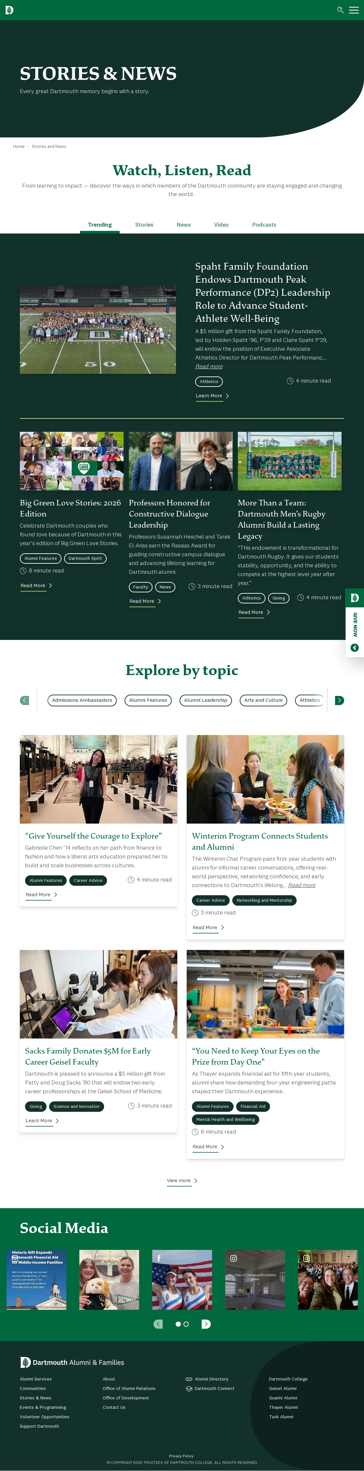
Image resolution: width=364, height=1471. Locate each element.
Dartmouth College (288, 1379)
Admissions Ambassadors (82, 700)
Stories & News (35, 1398)
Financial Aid (253, 1106)
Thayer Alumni (283, 1407)
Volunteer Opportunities (44, 1417)
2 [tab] (186, 1324)
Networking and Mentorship (264, 900)
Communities (33, 1388)
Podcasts (264, 225)
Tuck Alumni (281, 1417)
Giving (279, 598)
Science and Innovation (77, 1106)
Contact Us (114, 1407)
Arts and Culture (263, 700)
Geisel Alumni (283, 1388)
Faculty (140, 587)
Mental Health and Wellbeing (225, 1119)
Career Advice (88, 880)
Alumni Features (40, 558)
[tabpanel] (36, 1280)
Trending (100, 225)
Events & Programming (43, 1407)
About (109, 1379)
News (184, 225)
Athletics (209, 381)
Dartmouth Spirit (85, 558)
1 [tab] (178, 1324)
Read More (32, 585)
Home (19, 146)
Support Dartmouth (39, 1426)
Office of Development (126, 1398)
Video (221, 225)
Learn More (209, 396)
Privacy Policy (181, 1456)
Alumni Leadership (205, 700)
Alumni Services (36, 1379)
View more (179, 1180)
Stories (144, 225)
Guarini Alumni (283, 1398)
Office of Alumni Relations (129, 1388)
